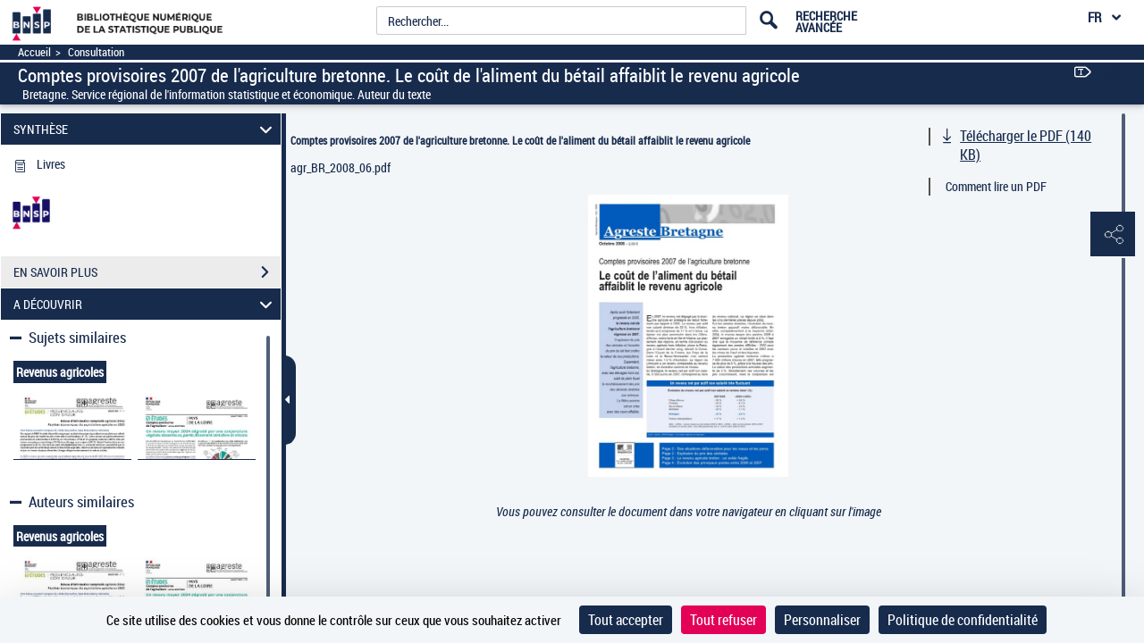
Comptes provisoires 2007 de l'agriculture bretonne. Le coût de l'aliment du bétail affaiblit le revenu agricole (520, 140)
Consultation (96, 52)
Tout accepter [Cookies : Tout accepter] (625, 620)
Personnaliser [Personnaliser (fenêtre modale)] (822, 620)
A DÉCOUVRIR (145, 304)
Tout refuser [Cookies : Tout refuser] (723, 620)
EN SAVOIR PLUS (147, 272)
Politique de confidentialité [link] (962, 620)
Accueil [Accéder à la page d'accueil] (34, 52)
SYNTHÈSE (145, 129)
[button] (1112, 235)
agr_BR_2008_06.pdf (340, 167)
